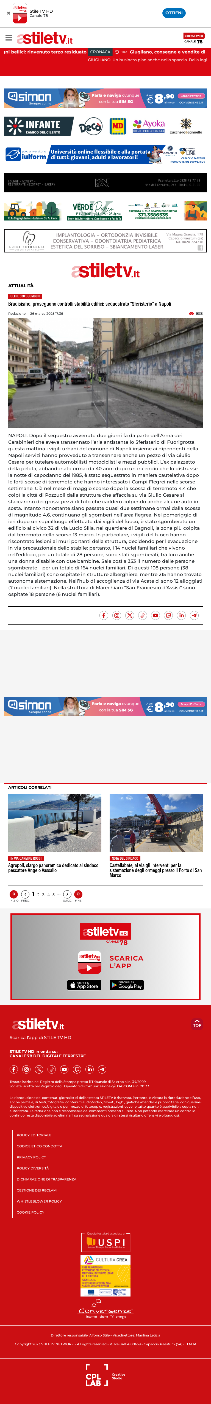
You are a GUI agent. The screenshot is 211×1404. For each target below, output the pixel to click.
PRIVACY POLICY (31, 1157)
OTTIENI (174, 12)
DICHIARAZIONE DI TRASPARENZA (46, 1179)
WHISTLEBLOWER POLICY (39, 1201)
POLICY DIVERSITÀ (33, 1168)
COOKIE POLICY (30, 1212)
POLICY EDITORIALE (34, 1135)
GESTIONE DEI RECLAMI (37, 1190)
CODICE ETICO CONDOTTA (39, 1146)
